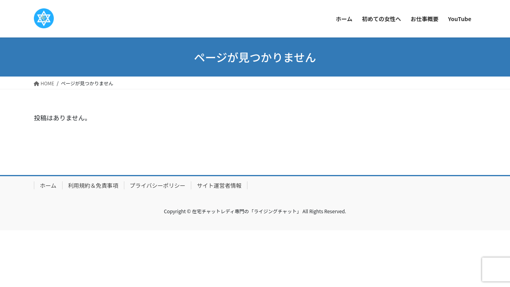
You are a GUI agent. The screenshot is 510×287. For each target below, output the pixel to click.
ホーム (48, 185)
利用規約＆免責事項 (93, 185)
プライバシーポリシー (158, 185)
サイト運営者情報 (219, 185)
